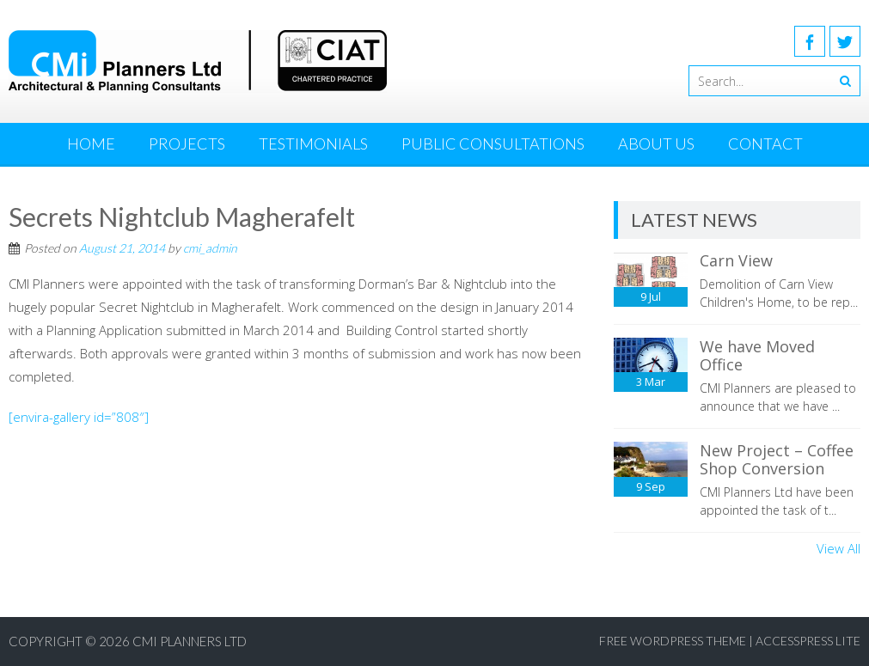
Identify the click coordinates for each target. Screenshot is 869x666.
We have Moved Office (757, 356)
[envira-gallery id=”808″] (79, 416)
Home (91, 143)
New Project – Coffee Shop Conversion (777, 460)
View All (838, 548)
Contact (765, 143)
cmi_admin (210, 248)
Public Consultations (492, 143)
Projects (187, 143)
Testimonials (313, 143)
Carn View (736, 260)
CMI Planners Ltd (189, 641)
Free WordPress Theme (672, 640)
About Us (656, 143)
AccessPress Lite (808, 640)
